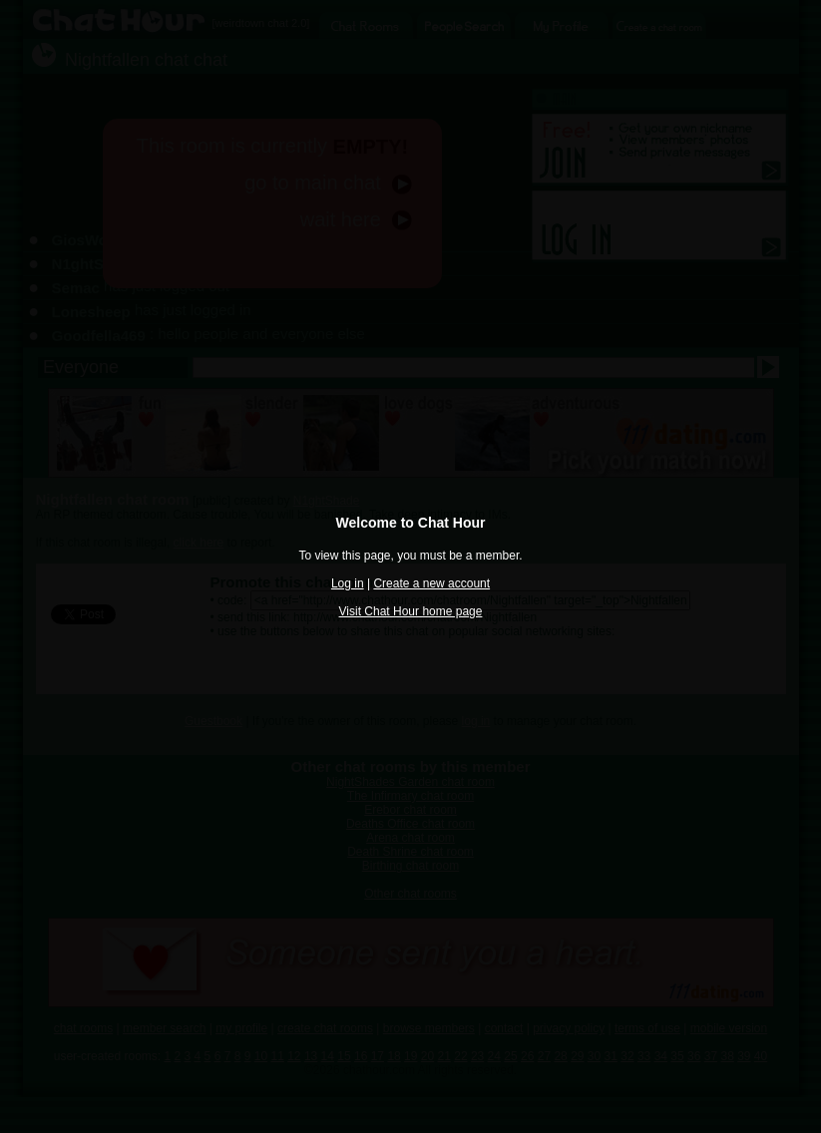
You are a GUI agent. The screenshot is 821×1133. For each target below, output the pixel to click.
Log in (347, 583)
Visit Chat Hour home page (411, 611)
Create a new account (431, 583)
